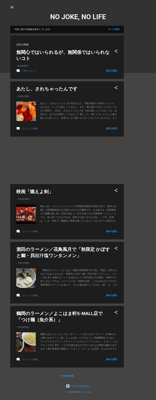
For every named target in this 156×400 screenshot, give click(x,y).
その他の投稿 (67, 376)
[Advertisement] (136, 71)
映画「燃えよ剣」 (34, 191)
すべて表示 (114, 29)
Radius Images (86, 392)
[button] (116, 51)
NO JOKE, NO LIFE (78, 17)
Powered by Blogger (78, 386)
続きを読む (112, 70)
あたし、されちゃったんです (47, 88)
